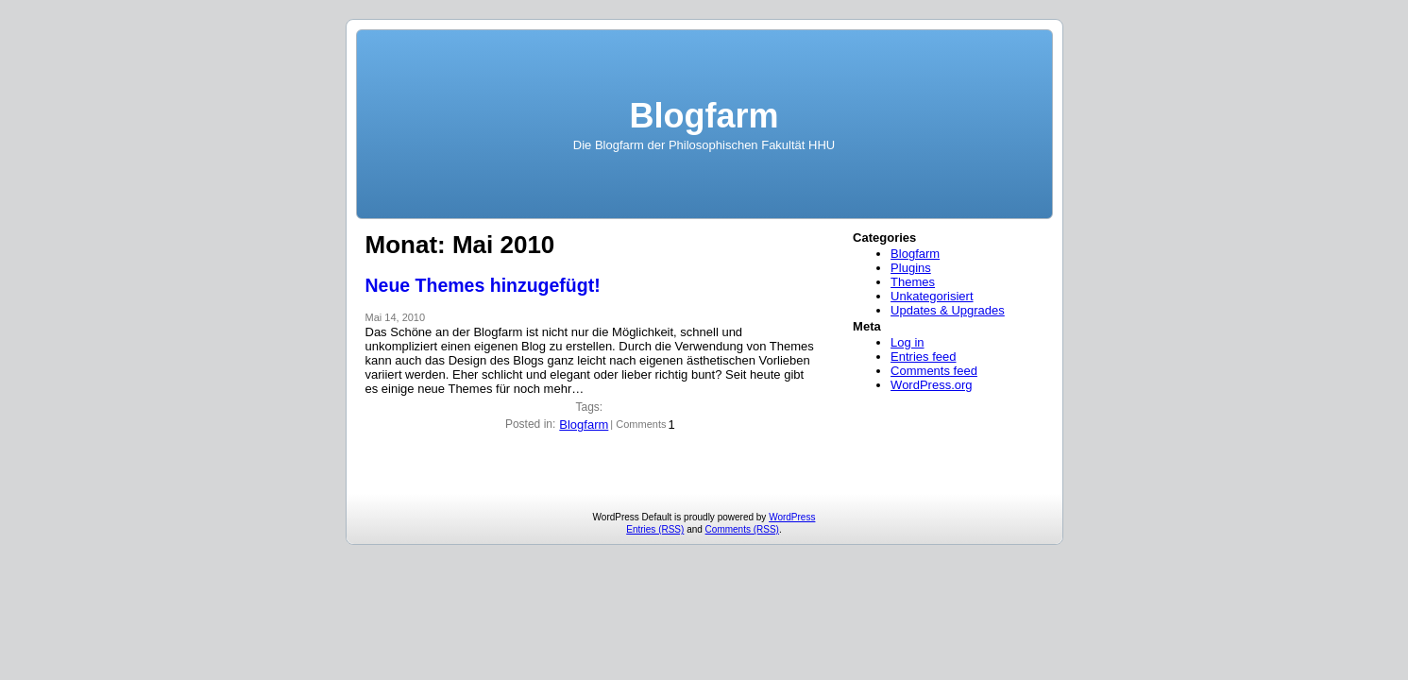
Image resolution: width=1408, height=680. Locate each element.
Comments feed (934, 371)
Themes (913, 282)
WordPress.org (931, 385)
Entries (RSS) (655, 529)
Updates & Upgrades (948, 310)
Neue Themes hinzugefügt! (483, 285)
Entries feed (923, 356)
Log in (907, 342)
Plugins (911, 268)
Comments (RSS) (742, 529)
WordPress (792, 517)
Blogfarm (703, 115)
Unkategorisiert (932, 296)
